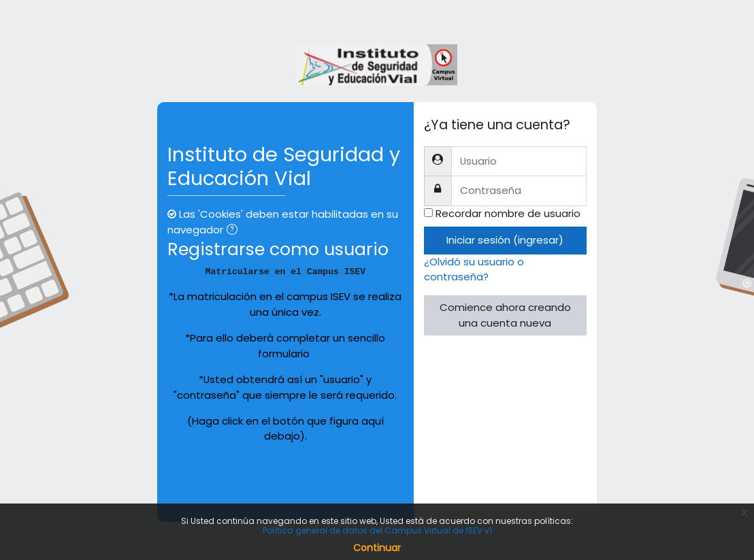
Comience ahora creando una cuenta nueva (505, 314)
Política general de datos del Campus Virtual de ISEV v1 (377, 530)
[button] (235, 231)
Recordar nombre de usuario (508, 213)
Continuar (377, 548)
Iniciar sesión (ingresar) (504, 240)
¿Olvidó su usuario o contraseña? (474, 269)
